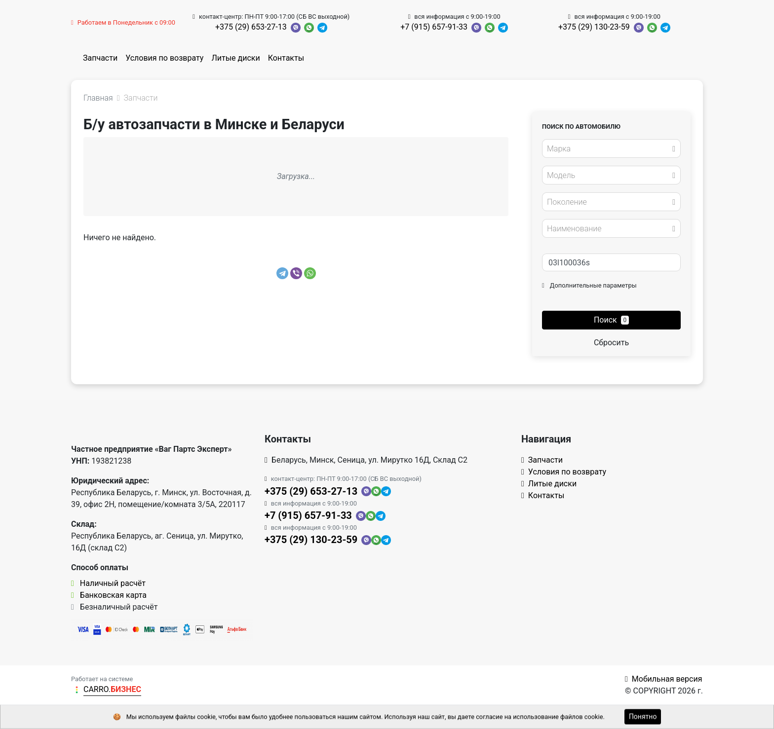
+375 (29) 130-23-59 (594, 27)
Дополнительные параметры (589, 285)
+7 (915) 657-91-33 (433, 27)
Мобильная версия (663, 679)
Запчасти (100, 58)
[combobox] (611, 148)
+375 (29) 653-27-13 (251, 27)
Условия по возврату (164, 58)
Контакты (286, 58)
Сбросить (611, 342)
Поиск (611, 320)
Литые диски (235, 58)
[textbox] (608, 149)
